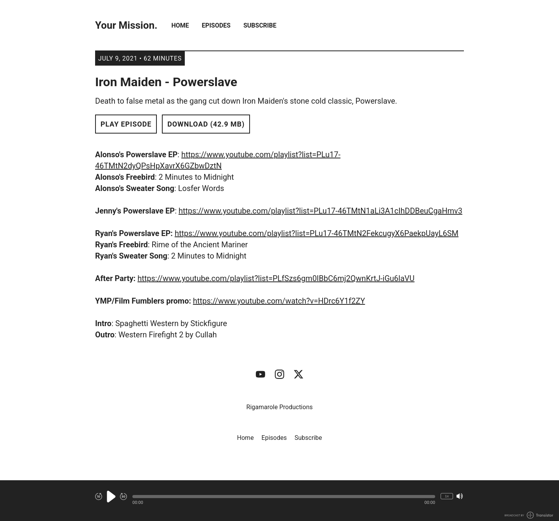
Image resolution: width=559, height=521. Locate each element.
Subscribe (259, 25)
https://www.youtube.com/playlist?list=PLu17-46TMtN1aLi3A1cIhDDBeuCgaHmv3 (320, 210)
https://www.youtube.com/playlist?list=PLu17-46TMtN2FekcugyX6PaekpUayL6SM (316, 233)
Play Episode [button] (126, 124)
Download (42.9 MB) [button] (206, 124)
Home (180, 25)
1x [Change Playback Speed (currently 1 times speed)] (447, 496)
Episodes (216, 25)
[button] (283, 496)
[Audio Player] (279, 500)
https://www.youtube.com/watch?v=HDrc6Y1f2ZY (279, 301)
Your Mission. (126, 25)
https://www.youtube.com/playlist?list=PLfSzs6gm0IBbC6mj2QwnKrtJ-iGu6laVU (276, 278)
